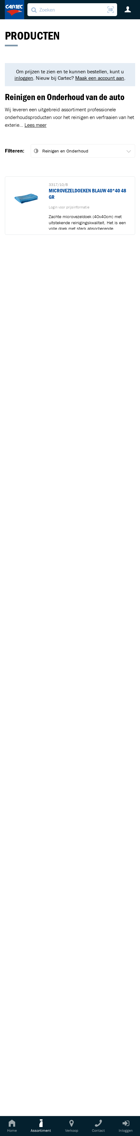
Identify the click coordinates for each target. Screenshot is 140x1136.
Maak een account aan (99, 78)
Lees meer (35, 125)
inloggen (24, 78)
